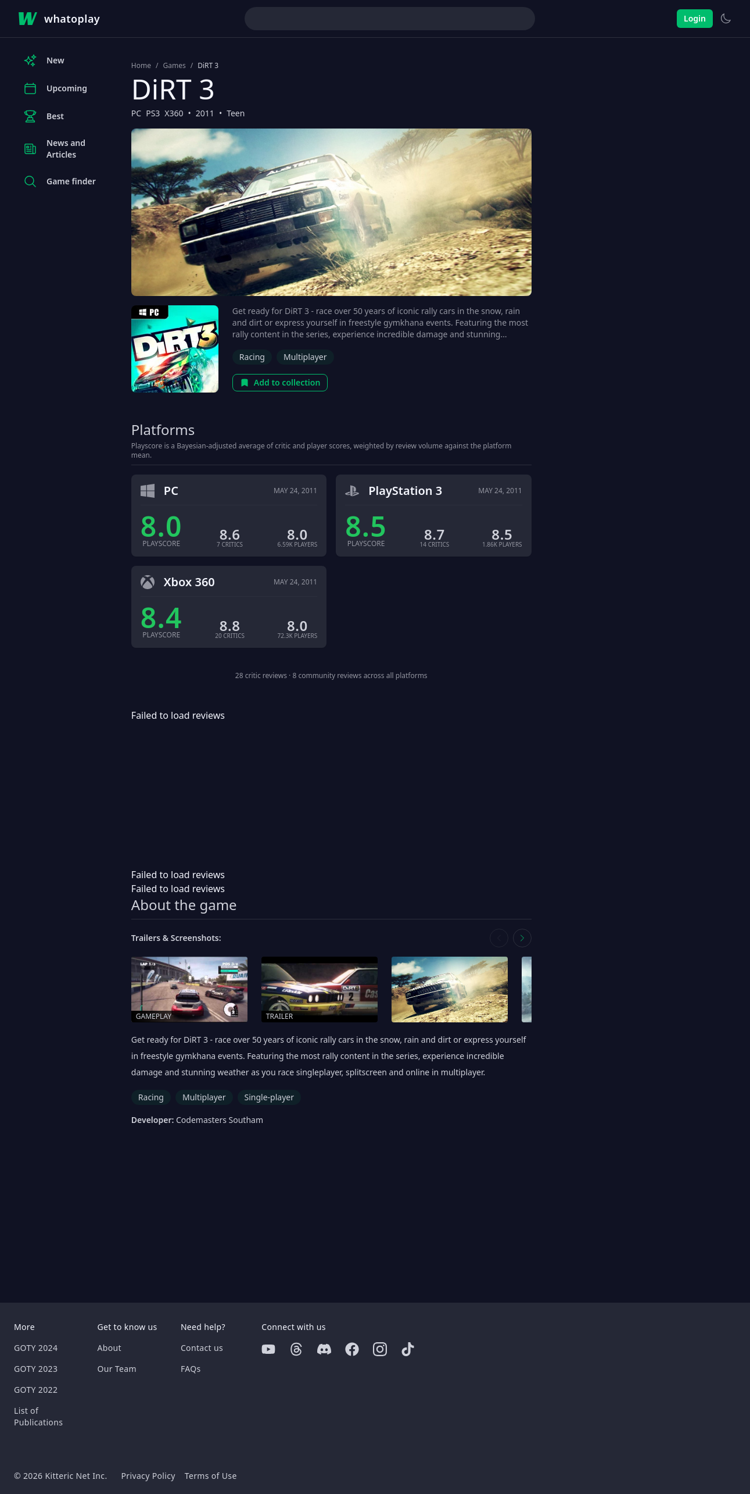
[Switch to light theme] (725, 18)
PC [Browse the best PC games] (136, 113)
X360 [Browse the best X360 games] (173, 113)
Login (695, 18)
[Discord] (324, 1349)
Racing (252, 356)
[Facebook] (352, 1349)
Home (141, 65)
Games (174, 65)
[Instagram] (380, 1349)
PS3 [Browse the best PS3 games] (153, 113)
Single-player (269, 1097)
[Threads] (296, 1349)
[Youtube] (268, 1349)
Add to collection (280, 382)
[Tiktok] (408, 1349)
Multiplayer (305, 356)
